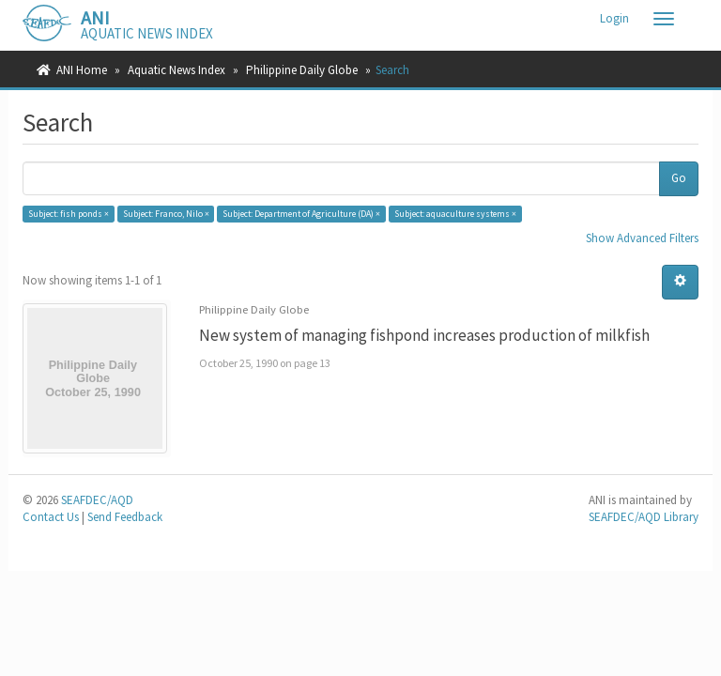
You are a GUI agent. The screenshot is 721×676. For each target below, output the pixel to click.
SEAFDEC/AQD (97, 500)
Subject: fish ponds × (68, 213)
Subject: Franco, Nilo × (166, 213)
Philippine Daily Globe (302, 70)
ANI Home (81, 70)
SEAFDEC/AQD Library (643, 517)
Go (678, 178)
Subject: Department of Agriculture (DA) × (301, 213)
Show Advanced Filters (642, 238)
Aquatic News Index (176, 70)
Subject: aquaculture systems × (455, 213)
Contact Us (51, 517)
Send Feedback (124, 517)
